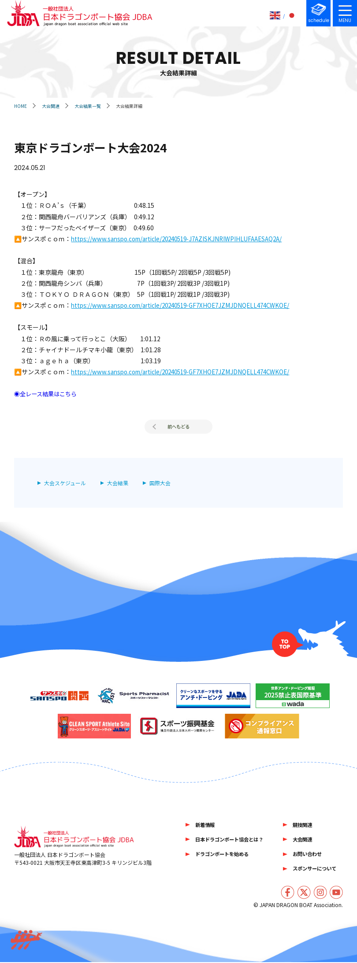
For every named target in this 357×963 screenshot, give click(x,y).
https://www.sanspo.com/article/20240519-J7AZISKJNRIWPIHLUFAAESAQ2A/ (183, 238)
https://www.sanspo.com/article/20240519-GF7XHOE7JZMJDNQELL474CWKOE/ (187, 305)
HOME (20, 106)
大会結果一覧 (87, 106)
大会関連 (51, 106)
